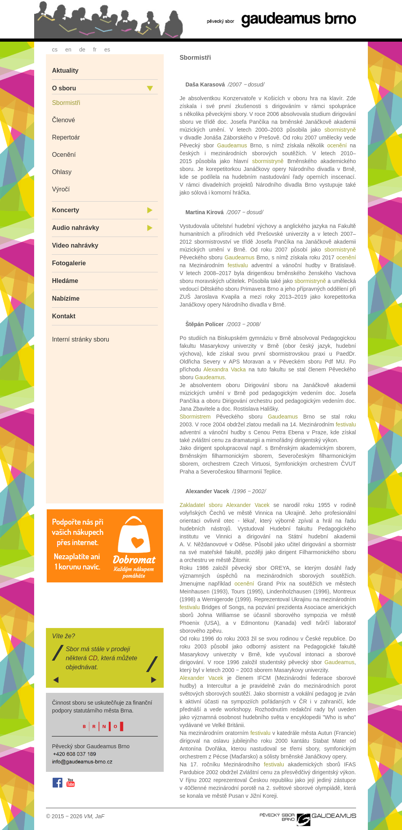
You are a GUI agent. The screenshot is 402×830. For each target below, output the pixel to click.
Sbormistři (66, 102)
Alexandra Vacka (224, 369)
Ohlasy (61, 172)
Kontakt (63, 316)
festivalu (238, 265)
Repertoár (66, 137)
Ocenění (63, 154)
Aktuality (65, 70)
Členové (63, 120)
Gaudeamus (232, 145)
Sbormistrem (194, 416)
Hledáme (65, 280)
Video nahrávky (75, 245)
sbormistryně (340, 130)
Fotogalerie (69, 263)
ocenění (337, 145)
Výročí (60, 189)
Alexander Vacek (201, 678)
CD (92, 658)
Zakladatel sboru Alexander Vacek (224, 505)
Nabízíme (65, 298)
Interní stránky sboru (80, 339)
